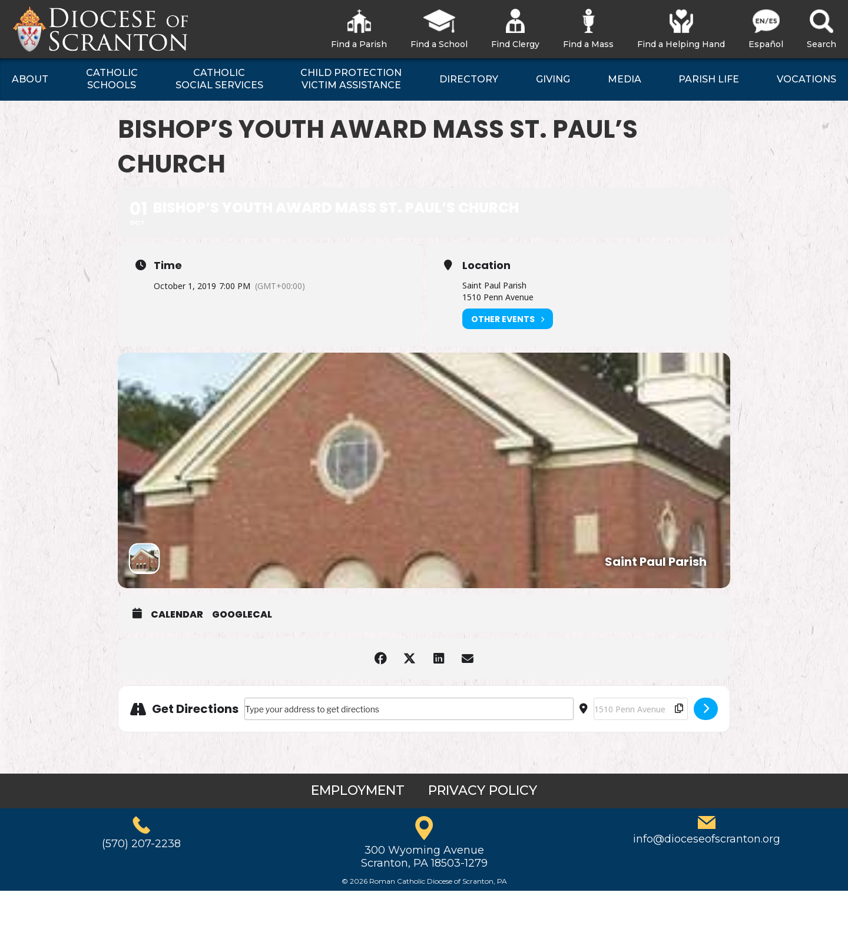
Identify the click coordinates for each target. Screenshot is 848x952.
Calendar (177, 615)
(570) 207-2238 (141, 843)
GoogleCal (242, 615)
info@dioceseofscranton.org (706, 838)
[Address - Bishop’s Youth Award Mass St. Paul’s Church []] (409, 709)
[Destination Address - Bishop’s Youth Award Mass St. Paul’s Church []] (641, 709)
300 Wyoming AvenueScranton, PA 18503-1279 (424, 857)
